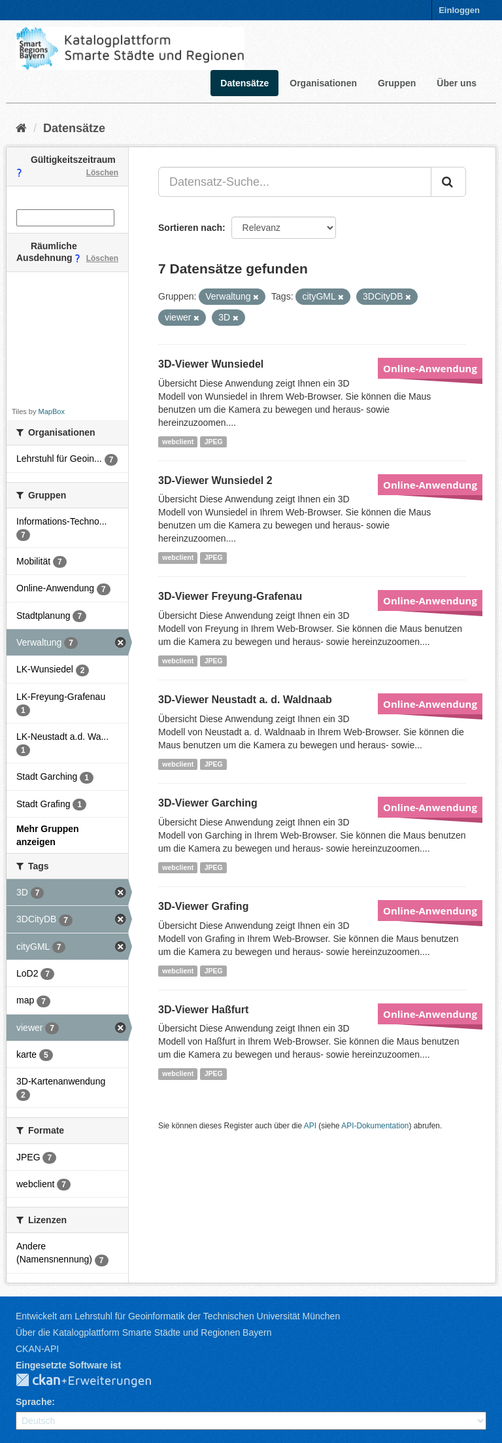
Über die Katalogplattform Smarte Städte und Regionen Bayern (143, 1332)
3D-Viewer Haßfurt (203, 1009)
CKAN (94, 1381)
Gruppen (397, 83)
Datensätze (244, 83)
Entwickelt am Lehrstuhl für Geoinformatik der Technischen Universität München (178, 1316)
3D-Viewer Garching (208, 802)
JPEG (214, 441)
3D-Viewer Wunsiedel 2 (215, 480)
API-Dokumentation (375, 1125)
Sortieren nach (190, 227)
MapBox (52, 411)
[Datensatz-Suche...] (294, 182)
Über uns (457, 83)
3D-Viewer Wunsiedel (210, 364)
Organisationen (323, 83)
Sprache (34, 1402)
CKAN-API (37, 1349)
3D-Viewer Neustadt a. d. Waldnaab (245, 699)
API (310, 1125)
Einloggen (459, 10)
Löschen (102, 172)
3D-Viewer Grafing (203, 906)
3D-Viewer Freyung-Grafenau (230, 596)
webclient (177, 441)
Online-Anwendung (430, 368)
